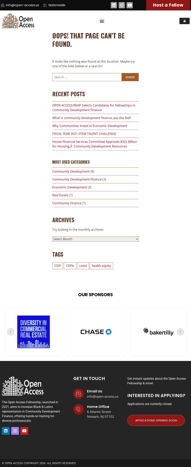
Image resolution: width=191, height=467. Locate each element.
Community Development (71, 171)
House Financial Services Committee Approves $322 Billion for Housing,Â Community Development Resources (94, 144)
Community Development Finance (77, 179)
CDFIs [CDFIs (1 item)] (70, 266)
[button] (102, 21)
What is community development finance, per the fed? (91, 118)
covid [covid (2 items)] (83, 266)
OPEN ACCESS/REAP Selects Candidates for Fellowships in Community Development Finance (93, 107)
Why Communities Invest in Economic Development (89, 126)
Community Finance (66, 203)
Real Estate (60, 195)
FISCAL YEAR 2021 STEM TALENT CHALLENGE (84, 134)
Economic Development (69, 187)
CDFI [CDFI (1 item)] (57, 266)
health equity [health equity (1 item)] (101, 266)
